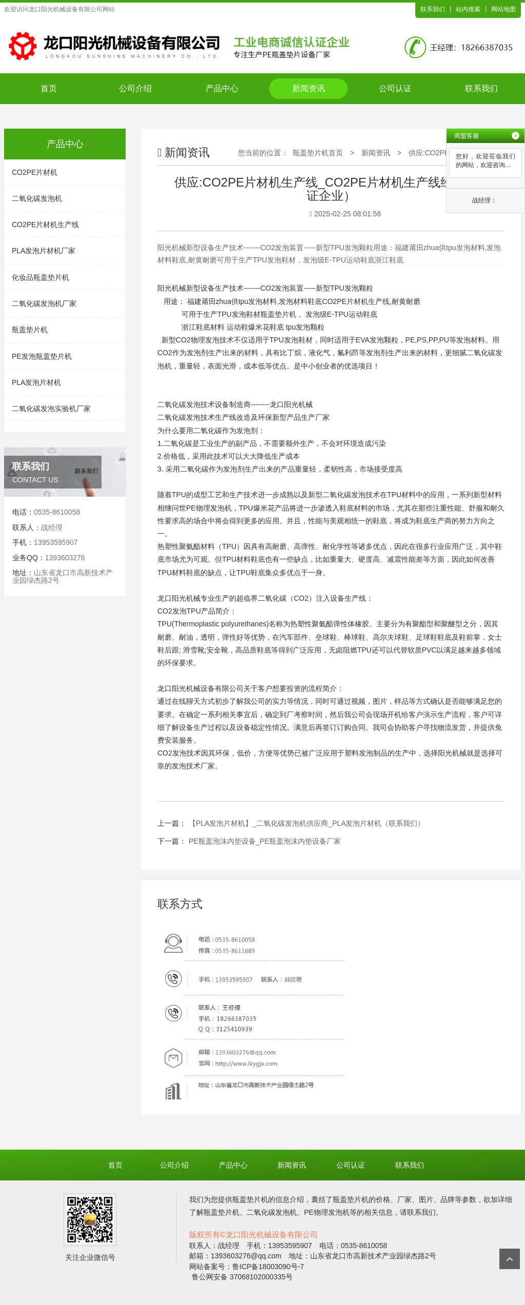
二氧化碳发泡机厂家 (44, 303)
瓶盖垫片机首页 (318, 153)
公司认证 (395, 88)
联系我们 (432, 9)
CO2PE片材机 (34, 172)
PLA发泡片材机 (36, 382)
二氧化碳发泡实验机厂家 (51, 408)
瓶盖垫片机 (30, 329)
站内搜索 (468, 9)
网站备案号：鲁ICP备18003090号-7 (246, 1266)
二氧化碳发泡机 (37, 198)
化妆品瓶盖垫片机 (40, 277)
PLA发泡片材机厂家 (43, 251)
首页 (49, 88)
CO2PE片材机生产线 (45, 224)
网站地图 (503, 9)
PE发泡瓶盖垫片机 (42, 356)
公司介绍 (135, 88)
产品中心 (222, 88)
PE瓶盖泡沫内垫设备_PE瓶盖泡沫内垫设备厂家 (265, 841)
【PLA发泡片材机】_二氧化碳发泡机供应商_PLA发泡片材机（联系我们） (307, 823)
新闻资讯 (308, 88)
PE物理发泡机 (209, 508)
